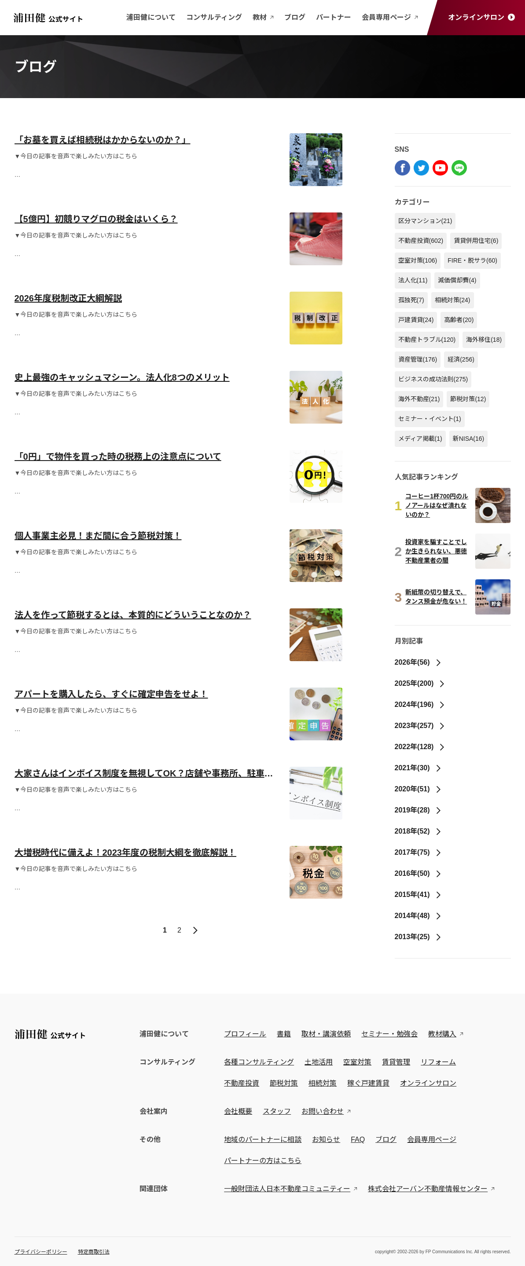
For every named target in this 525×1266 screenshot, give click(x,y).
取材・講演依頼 (327, 1034)
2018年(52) (418, 831)
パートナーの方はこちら (264, 1160)
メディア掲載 (420, 438)
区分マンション (425, 220)
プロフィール (247, 1034)
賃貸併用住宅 (476, 240)
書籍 (286, 1034)
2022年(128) (420, 746)
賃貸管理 (398, 1062)
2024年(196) (420, 704)
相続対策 (452, 300)
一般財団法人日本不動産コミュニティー (289, 1189)
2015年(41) (418, 894)
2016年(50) (418, 873)
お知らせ (328, 1139)
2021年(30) (418, 768)
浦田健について (151, 17)
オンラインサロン (481, 17)
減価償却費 (457, 280)
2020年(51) (418, 789)
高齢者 (459, 319)
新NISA (469, 438)
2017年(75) (418, 852)
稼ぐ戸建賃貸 (370, 1083)
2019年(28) (418, 810)
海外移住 (484, 339)
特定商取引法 (94, 1252)
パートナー (333, 17)
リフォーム (440, 1062)
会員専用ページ (390, 17)
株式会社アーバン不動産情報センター (429, 1189)
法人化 (413, 280)
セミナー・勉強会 (391, 1034)
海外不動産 (419, 398)
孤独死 (411, 300)
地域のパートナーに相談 (264, 1139)
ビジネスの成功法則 (433, 379)
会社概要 (240, 1111)
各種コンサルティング (261, 1062)
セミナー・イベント (429, 418)
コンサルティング (214, 17)
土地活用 (320, 1062)
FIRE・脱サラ (472, 260)
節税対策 (468, 398)
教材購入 (444, 1034)
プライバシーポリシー (41, 1252)
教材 (263, 17)
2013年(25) (418, 936)
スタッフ (278, 1111)
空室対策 (417, 260)
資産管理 (417, 359)
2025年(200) (420, 683)
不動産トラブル (427, 339)
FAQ (359, 1139)
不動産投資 (421, 240)
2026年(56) (418, 662)
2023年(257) (420, 725)
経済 (461, 359)
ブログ (294, 17)
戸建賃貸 (416, 319)
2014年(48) (418, 915)
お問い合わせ (324, 1111)
